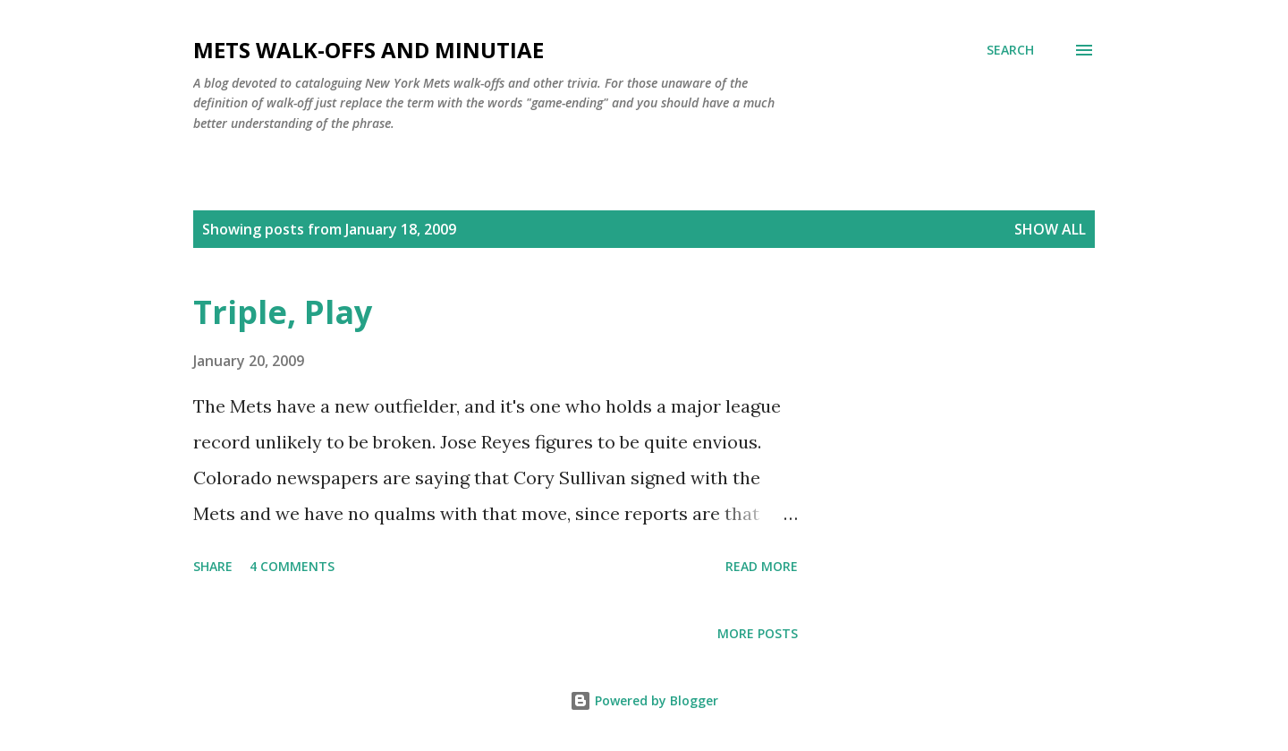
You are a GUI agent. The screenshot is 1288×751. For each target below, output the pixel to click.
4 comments (292, 566)
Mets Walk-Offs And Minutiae (368, 49)
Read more (761, 566)
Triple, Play (282, 312)
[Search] (1010, 50)
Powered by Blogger (644, 700)
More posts (757, 633)
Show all (1050, 229)
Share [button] (213, 566)
